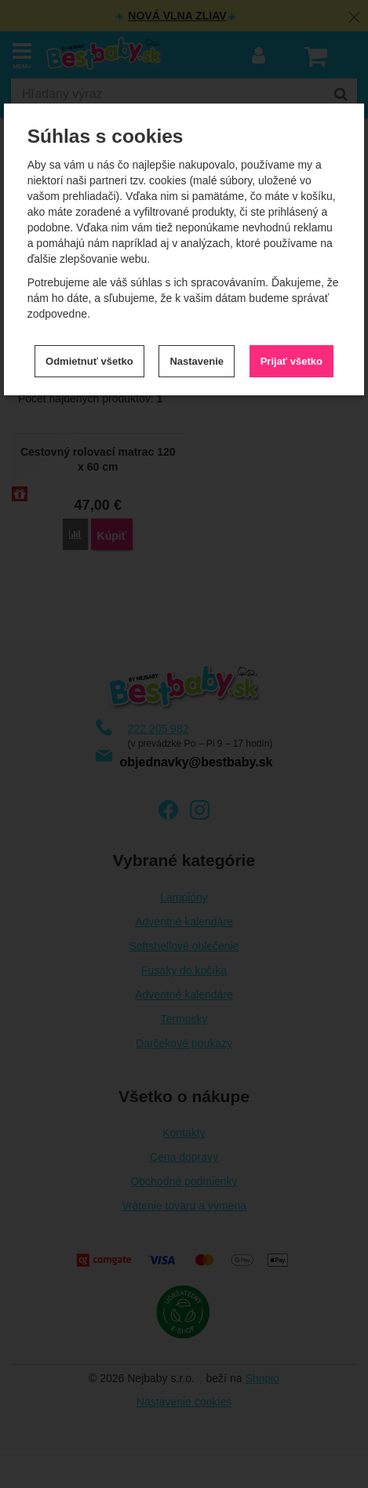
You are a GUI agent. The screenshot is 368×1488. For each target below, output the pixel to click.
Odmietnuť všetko (89, 361)
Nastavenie (196, 361)
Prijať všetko (291, 361)
